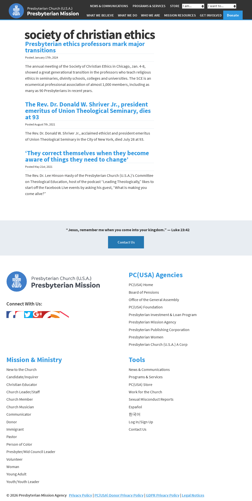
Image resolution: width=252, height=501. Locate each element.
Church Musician (20, 406)
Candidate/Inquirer (22, 376)
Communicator (18, 414)
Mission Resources (180, 15)
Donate (233, 15)
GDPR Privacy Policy (162, 495)
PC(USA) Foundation (146, 306)
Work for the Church (145, 391)
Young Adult (16, 473)
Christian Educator (21, 384)
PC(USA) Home (141, 284)
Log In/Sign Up (141, 421)
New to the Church (21, 369)
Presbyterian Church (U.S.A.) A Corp (158, 344)
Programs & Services (149, 6)
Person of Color (19, 444)
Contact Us (126, 242)
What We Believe (100, 15)
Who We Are (150, 15)
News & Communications (109, 6)
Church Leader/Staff (23, 391)
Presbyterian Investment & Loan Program (163, 314)
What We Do (127, 15)
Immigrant (15, 429)
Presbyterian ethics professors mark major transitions (85, 47)
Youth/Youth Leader (22, 481)
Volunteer (14, 459)
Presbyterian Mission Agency (152, 321)
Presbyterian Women (146, 336)
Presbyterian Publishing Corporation (159, 329)
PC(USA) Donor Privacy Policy (118, 495)
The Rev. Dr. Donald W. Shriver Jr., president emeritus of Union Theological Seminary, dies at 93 (88, 110)
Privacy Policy (80, 495)
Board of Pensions (144, 292)
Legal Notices (193, 495)
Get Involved (211, 15)
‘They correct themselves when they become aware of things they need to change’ (87, 156)
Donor (11, 421)
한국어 (135, 414)
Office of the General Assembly (154, 299)
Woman (12, 466)
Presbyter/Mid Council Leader (30, 451)
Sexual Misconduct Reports (151, 399)
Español (135, 406)
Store (174, 6)
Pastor (11, 436)
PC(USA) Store (140, 384)
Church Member (19, 399)
